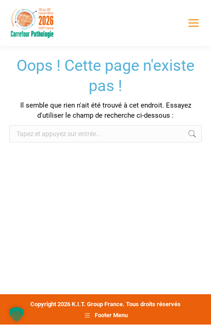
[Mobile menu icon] (193, 23)
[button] (16, 314)
